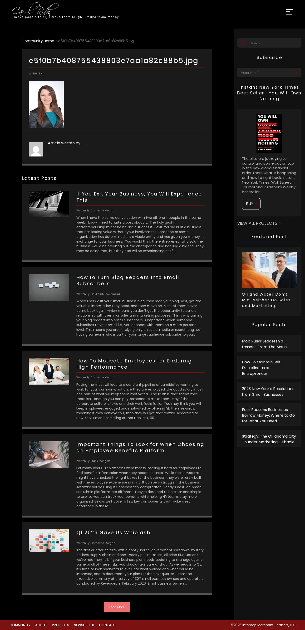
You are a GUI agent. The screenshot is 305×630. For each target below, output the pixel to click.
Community (20, 625)
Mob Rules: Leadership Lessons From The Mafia (264, 344)
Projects (60, 625)
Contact (107, 625)
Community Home (38, 40)
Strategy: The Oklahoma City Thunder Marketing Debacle (269, 439)
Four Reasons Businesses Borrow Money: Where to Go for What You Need (268, 415)
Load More (117, 607)
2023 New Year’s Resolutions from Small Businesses (268, 391)
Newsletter (84, 625)
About (41, 625)
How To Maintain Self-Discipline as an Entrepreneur (262, 367)
